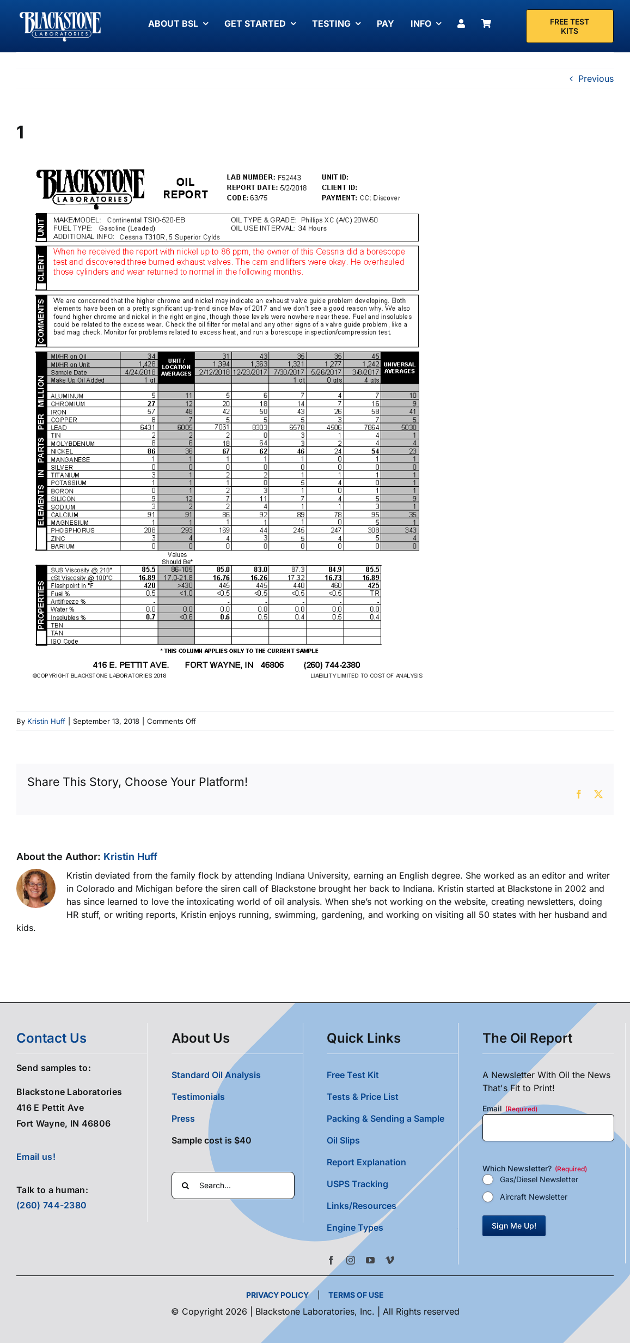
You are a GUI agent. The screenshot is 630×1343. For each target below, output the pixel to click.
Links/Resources (361, 1205)
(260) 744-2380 (51, 1205)
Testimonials (198, 1096)
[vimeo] (390, 1260)
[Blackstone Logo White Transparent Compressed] (60, 12)
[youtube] (370, 1260)
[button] (392, 1227)
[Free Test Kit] (570, 26)
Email (509, 1109)
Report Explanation (366, 1162)
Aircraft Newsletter (533, 1196)
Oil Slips (343, 1140)
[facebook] (331, 1260)
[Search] (185, 1185)
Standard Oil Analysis (216, 1074)
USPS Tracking (357, 1183)
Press (183, 1118)
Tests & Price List (363, 1096)
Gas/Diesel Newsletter (539, 1179)
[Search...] (233, 1185)
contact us (51, 1038)
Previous (596, 78)
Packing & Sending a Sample (385, 1118)
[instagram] (350, 1260)
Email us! (36, 1156)
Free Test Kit (353, 1074)
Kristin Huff (46, 721)
